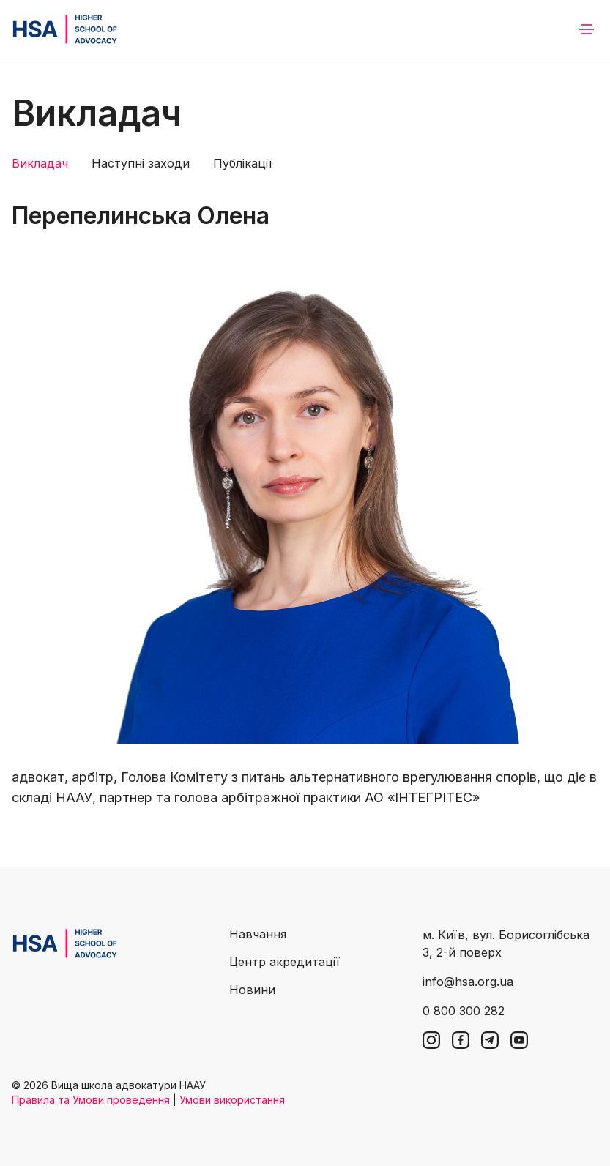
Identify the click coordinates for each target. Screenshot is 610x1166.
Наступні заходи (141, 163)
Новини (252, 989)
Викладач (40, 163)
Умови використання (232, 1100)
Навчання (257, 934)
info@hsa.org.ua (468, 981)
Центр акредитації (284, 961)
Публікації (242, 163)
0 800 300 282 (464, 1011)
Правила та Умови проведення (91, 1100)
